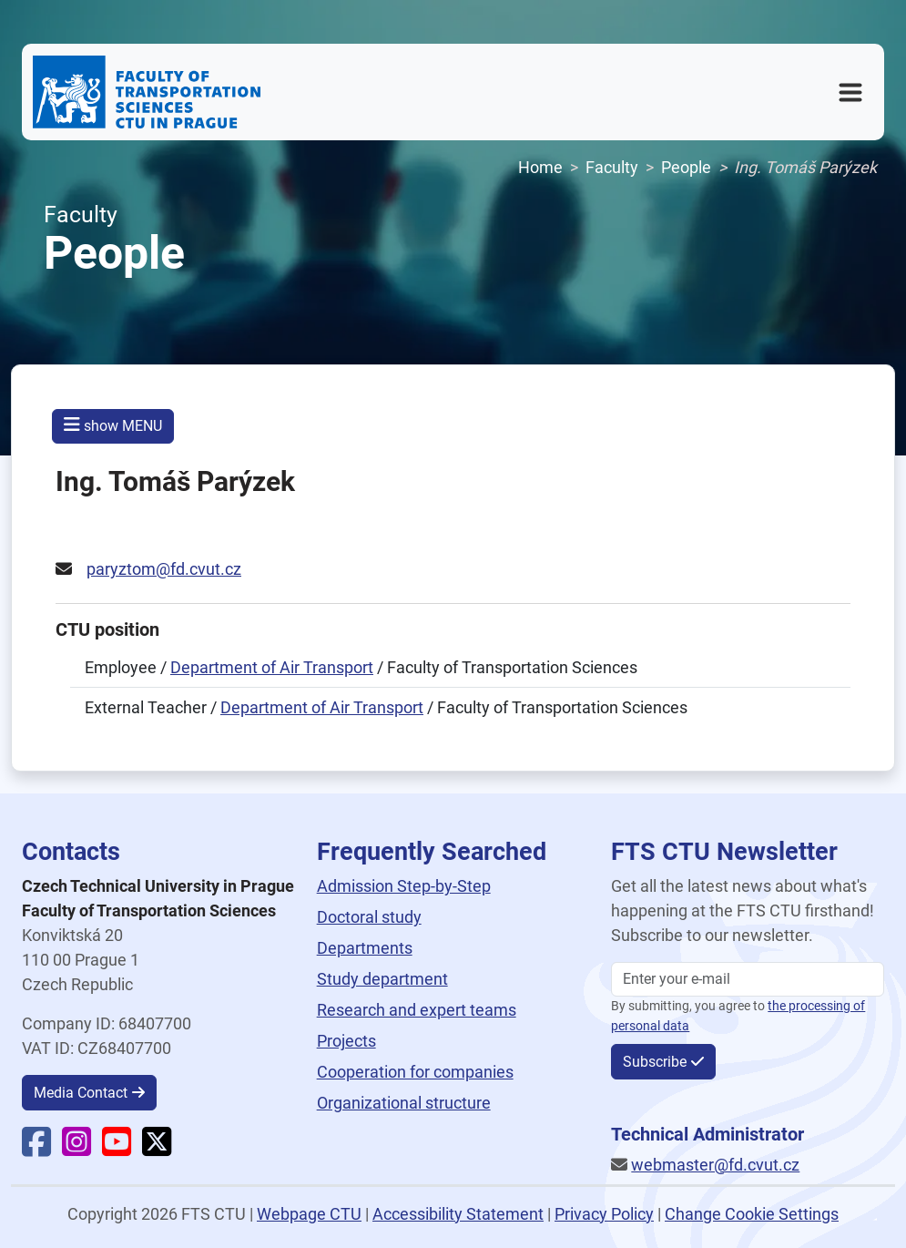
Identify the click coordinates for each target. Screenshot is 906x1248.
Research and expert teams (416, 1009)
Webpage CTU (309, 1213)
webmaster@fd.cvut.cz (715, 1164)
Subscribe (655, 1061)
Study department (382, 978)
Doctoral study (369, 916)
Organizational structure (404, 1102)
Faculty (611, 167)
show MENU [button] (113, 425)
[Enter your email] (747, 979)
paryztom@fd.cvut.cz (164, 568)
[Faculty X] (156, 1148)
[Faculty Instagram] (76, 1148)
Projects (346, 1040)
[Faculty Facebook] (36, 1148)
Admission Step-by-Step (404, 885)
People (686, 167)
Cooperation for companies (415, 1071)
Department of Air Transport (271, 667)
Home (540, 167)
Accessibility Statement (458, 1213)
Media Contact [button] (80, 1092)
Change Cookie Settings (752, 1213)
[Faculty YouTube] (116, 1148)
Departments (364, 947)
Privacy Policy (604, 1213)
